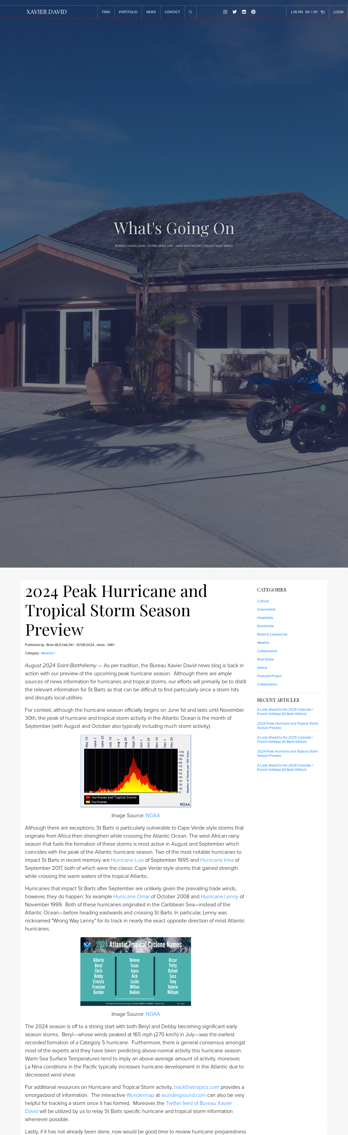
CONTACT (172, 12)
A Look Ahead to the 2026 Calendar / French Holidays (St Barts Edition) (285, 711)
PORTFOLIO (128, 12)
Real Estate (265, 659)
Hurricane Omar (131, 896)
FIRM (106, 12)
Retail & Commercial (272, 634)
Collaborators (267, 684)
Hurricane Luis (127, 860)
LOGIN (338, 12)
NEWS (151, 12)
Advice (262, 668)
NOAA (153, 815)
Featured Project (269, 676)
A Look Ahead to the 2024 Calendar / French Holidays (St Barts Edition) (285, 767)
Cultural (263, 601)
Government (266, 609)
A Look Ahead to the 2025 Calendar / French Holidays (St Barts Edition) (285, 739)
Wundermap (140, 1095)
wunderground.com (183, 1095)
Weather (47, 653)
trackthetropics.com (196, 1087)
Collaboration (267, 651)
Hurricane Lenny (219, 896)
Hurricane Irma (217, 860)
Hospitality (265, 618)
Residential (265, 626)
